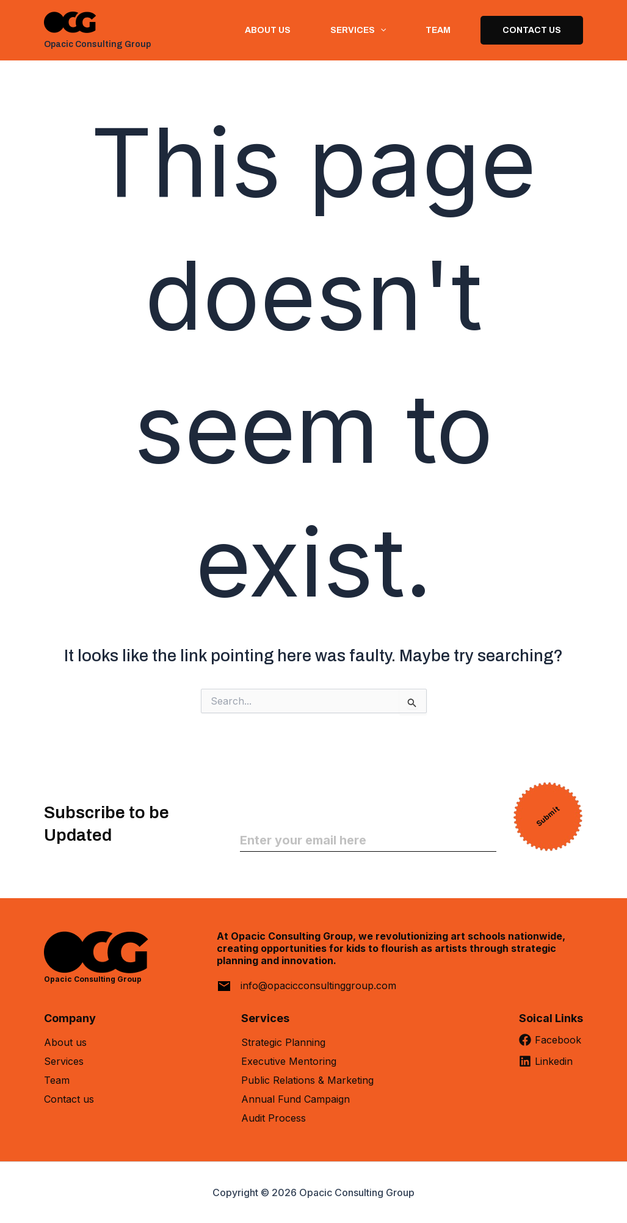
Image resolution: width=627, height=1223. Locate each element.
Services (64, 1061)
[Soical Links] (551, 1023)
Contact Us (531, 30)
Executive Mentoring (288, 1061)
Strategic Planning (283, 1042)
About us (267, 30)
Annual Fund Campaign (295, 1099)
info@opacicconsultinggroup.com (318, 985)
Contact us (69, 1099)
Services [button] (357, 30)
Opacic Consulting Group (97, 44)
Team (437, 30)
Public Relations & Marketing (307, 1080)
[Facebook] (551, 1044)
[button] (379, 30)
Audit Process (273, 1118)
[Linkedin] (551, 1065)
